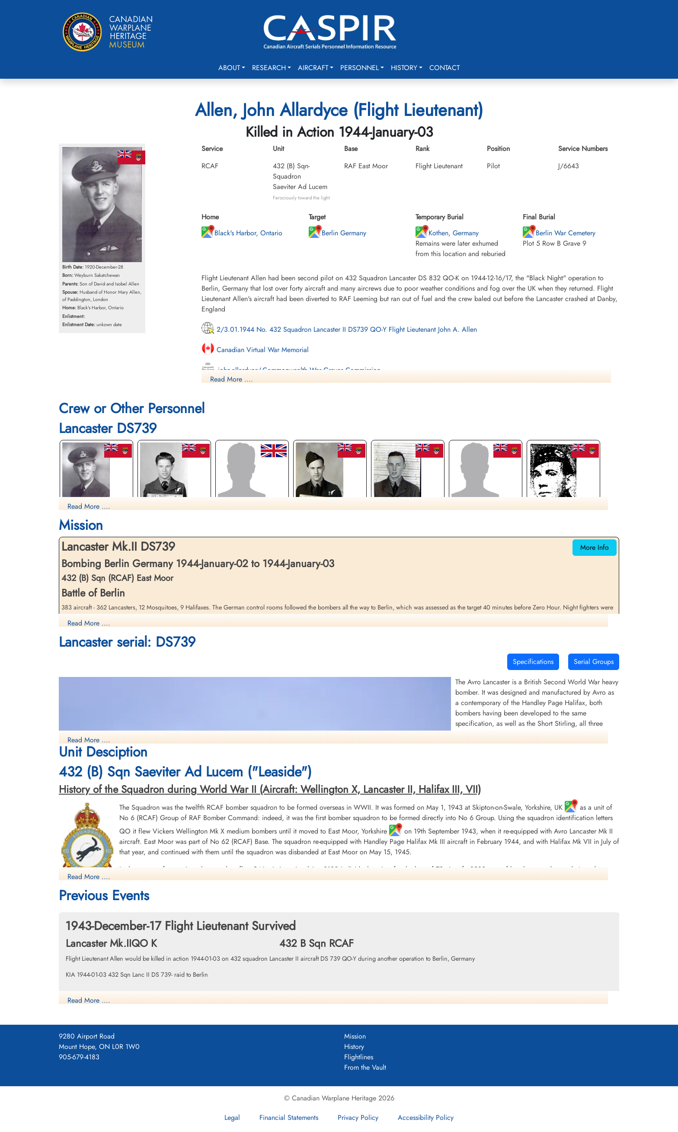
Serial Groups (594, 662)
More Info (594, 547)
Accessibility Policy (426, 1117)
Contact (444, 68)
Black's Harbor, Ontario (241, 233)
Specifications (533, 662)
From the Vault (365, 1067)
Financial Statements (288, 1117)
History (404, 68)
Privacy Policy (358, 1117)
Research (269, 68)
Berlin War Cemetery (559, 233)
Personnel (359, 68)
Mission (355, 1036)
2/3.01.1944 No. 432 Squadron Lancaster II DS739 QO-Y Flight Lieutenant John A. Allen (339, 329)
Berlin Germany (337, 233)
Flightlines (358, 1057)
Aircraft (313, 68)
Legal (232, 1117)
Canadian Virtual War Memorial (255, 350)
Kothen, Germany (447, 233)
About (229, 68)
